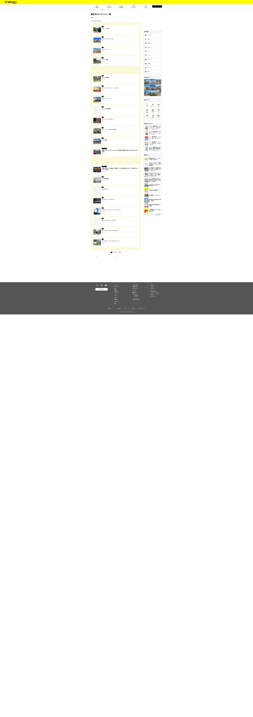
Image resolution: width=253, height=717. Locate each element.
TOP (91, 9)
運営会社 (152, 284)
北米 (147, 39)
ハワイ (147, 51)
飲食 (147, 106)
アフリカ (148, 68)
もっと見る (157, 214)
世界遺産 (152, 111)
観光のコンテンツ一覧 (97, 9)
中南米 (147, 43)
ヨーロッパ (148, 35)
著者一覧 (134, 292)
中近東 (147, 63)
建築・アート (153, 106)
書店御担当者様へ (154, 291)
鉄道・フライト (152, 117)
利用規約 (152, 288)
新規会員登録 (136, 295)
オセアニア (148, 47)
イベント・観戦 (147, 112)
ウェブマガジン (109, 7)
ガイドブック (133, 7)
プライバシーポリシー (154, 286)
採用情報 (152, 294)
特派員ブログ (121, 7)
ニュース (134, 290)
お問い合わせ (153, 296)
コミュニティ (146, 7)
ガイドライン (153, 289)
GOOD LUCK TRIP (136, 299)
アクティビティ (147, 117)
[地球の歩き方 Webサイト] (11, 2)
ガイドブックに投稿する (155, 293)
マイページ (157, 6)
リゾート (148, 55)
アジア (147, 59)
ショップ (158, 117)
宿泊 (158, 106)
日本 (147, 72)
